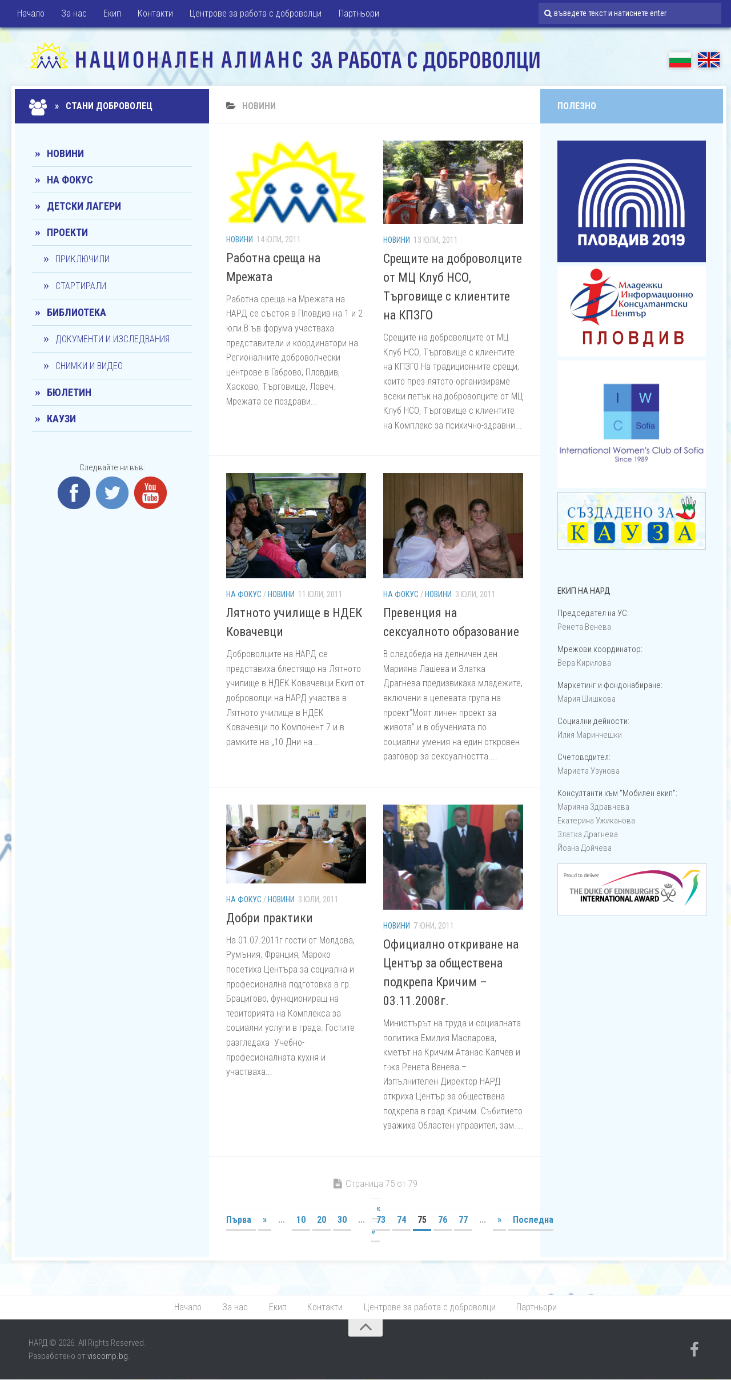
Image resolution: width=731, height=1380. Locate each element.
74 (401, 1219)
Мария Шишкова (586, 699)
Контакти (153, 14)
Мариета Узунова (588, 771)
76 (442, 1219)
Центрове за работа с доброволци (253, 14)
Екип (111, 14)
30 (342, 1219)
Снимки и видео (89, 366)
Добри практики (269, 918)
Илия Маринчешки (589, 735)
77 (463, 1219)
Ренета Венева (584, 627)
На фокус (244, 594)
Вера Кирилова (584, 663)
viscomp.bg (107, 1356)
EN (709, 59)
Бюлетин (69, 392)
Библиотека (76, 312)
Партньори (355, 14)
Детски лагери (84, 206)
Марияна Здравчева (593, 807)
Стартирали (80, 286)
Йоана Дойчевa (584, 848)
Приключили (82, 259)
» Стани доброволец (92, 106)
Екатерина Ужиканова (596, 820)
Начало (31, 14)
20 (321, 1219)
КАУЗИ (61, 419)
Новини (239, 239)
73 (380, 1219)
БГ (680, 59)
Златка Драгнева (587, 834)
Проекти (67, 232)
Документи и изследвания (112, 339)
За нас (73, 14)
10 (301, 1219)
